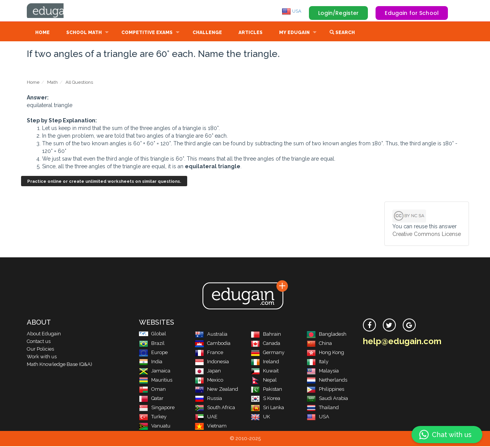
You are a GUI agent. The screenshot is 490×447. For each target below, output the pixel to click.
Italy (317, 362)
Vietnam (211, 426)
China (319, 344)
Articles (250, 33)
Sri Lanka (267, 408)
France (209, 353)
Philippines (325, 390)
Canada (265, 344)
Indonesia (212, 362)
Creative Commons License (426, 235)
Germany (267, 353)
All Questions (79, 83)
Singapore (157, 408)
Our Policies (40, 350)
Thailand (323, 408)
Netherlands (327, 381)
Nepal (264, 381)
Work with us (42, 357)
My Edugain (294, 33)
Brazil (152, 344)
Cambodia (212, 344)
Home (42, 33)
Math (52, 83)
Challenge (207, 33)
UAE (206, 417)
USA (291, 11)
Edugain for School (412, 13)
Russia (208, 399)
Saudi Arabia (327, 399)
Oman (152, 390)
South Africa (215, 408)
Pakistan (266, 390)
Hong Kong (325, 353)
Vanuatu (154, 426)
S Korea (265, 399)
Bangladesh (326, 335)
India (150, 362)
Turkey (153, 417)
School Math (84, 33)
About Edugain (44, 334)
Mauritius (155, 381)
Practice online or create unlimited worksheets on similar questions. (104, 182)
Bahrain (266, 335)
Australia (211, 335)
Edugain (55, 11)
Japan (208, 371)
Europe (153, 353)
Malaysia (323, 371)
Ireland (265, 362)
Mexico (209, 381)
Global (152, 334)
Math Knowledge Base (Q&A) (59, 365)
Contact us (39, 342)
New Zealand (216, 390)
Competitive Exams (147, 33)
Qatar (151, 399)
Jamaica (154, 371)
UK (260, 417)
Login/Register (338, 13)
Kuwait (265, 371)
